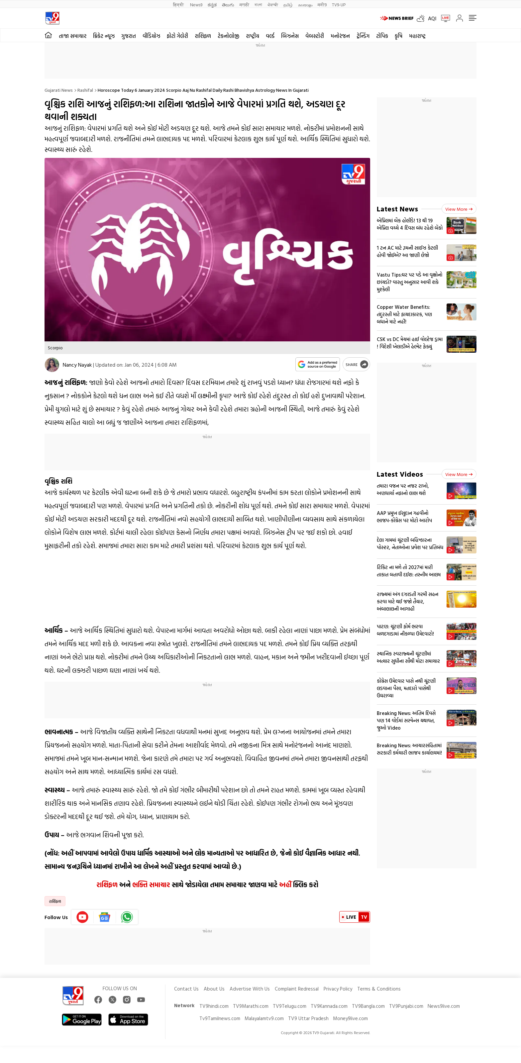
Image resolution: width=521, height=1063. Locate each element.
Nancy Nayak (77, 365)
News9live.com (444, 1006)
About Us (214, 989)
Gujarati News (59, 89)
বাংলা (258, 4)
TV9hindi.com (214, 1006)
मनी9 (322, 4)
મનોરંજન (340, 36)
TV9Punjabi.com (406, 1006)
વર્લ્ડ (270, 36)
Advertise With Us (250, 989)
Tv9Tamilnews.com (219, 1018)
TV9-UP (339, 4)
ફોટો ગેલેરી (177, 36)
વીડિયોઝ (151, 36)
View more (459, 208)
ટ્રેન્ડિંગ (363, 36)
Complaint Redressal (297, 989)
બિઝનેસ (290, 36)
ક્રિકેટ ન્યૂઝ (104, 36)
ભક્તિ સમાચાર (151, 884)
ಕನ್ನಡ (212, 4)
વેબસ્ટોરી (314, 36)
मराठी (244, 4)
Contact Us (186, 989)
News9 (196, 4)
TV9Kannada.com (329, 1006)
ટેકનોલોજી (228, 36)
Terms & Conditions (379, 989)
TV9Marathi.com (250, 1006)
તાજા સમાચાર (72, 36)
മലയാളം (305, 4)
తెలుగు (228, 4)
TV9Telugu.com (289, 1006)
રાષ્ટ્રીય (252, 36)
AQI (432, 18)
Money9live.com (350, 1018)
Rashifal (85, 89)
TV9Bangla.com (368, 1006)
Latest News (397, 208)
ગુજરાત (128, 36)
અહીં (285, 884)
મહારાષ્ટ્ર (417, 36)
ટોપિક (382, 36)
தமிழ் (288, 4)
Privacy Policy (338, 989)
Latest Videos (400, 473)
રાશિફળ (203, 36)
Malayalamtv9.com (264, 1018)
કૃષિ (398, 36)
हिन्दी (179, 4)
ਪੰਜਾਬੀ (272, 4)
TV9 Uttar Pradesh (308, 1018)
